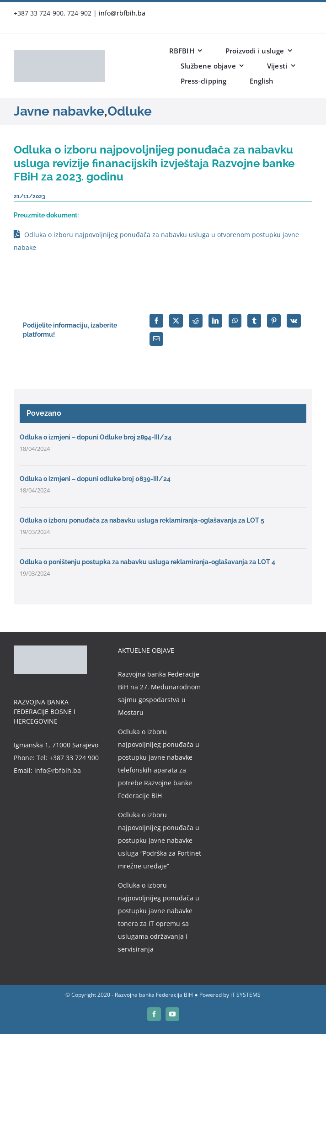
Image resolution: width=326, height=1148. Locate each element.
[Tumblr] (254, 321)
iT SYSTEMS (245, 995)
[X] (176, 321)
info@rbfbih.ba (122, 13)
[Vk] (293, 321)
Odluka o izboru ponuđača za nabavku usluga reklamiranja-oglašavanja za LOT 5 (142, 520)
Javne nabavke (59, 111)
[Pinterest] (274, 321)
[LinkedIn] (215, 321)
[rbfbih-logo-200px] (59, 52)
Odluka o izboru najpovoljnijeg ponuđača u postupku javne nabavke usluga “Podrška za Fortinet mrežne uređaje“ (159, 840)
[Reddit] (196, 321)
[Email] (156, 339)
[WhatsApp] (235, 321)
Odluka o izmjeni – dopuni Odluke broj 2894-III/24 (95, 437)
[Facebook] (156, 321)
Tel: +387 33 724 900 (68, 757)
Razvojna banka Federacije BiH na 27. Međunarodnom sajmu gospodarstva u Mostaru (159, 693)
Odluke (129, 111)
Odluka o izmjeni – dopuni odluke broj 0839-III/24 (95, 478)
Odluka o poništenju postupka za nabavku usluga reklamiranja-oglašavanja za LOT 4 (147, 562)
